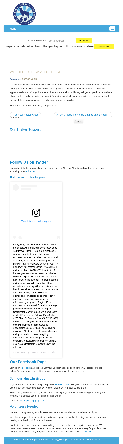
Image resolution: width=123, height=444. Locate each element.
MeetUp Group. (63, 384)
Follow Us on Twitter (29, 162)
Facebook (25, 368)
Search (78, 121)
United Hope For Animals (42, 352)
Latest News (29, 79)
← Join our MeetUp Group (25, 115)
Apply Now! (87, 431)
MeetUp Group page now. (32, 400)
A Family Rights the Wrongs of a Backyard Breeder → (83, 115)
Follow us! (30, 171)
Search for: (15, 117)
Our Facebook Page (28, 362)
